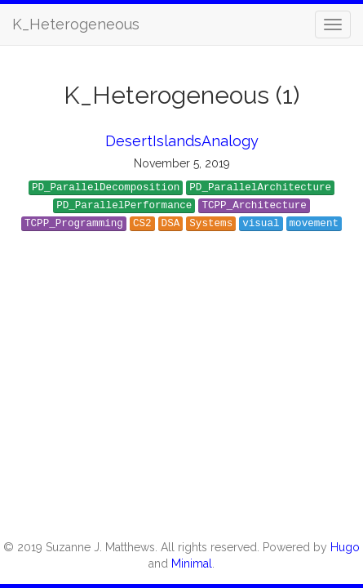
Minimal (191, 563)
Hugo (345, 547)
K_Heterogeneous (75, 24)
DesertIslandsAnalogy (182, 140)
